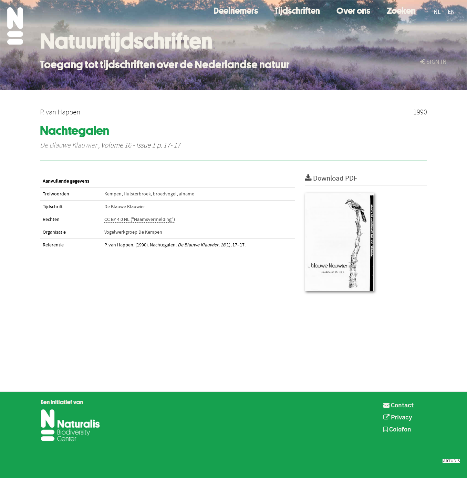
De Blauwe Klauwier (68, 145)
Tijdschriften (297, 10)
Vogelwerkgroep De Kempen (133, 232)
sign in (433, 61)
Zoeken (401, 10)
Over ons (353, 10)
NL (437, 12)
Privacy (397, 418)
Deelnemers (236, 10)
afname (186, 194)
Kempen (113, 194)
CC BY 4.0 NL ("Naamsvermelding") (139, 219)
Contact (398, 406)
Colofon (397, 430)
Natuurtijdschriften (126, 41)
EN (451, 12)
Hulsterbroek (137, 194)
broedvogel (165, 194)
